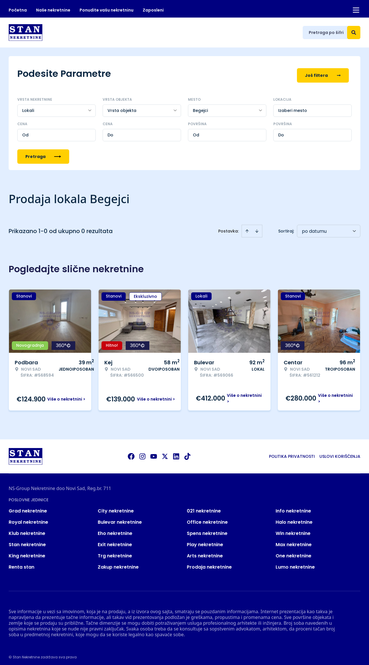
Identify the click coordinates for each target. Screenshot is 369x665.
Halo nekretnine (294, 518)
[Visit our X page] (164, 452)
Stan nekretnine (27, 541)
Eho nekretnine (115, 530)
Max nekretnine (294, 541)
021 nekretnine (204, 507)
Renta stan (21, 563)
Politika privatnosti (292, 453)
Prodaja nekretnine (209, 563)
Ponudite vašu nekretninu (106, 10)
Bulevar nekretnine (120, 518)
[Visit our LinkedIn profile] (176, 452)
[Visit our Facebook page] (131, 452)
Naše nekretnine (53, 10)
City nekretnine (116, 507)
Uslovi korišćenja (339, 453)
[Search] (353, 32)
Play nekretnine (205, 541)
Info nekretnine (293, 507)
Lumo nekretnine (295, 563)
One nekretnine (293, 552)
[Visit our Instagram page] (142, 452)
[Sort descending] (257, 227)
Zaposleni (153, 10)
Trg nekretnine (115, 552)
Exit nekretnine (115, 541)
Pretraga (43, 153)
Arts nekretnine (205, 552)
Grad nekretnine (28, 507)
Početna (18, 10)
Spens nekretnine (207, 530)
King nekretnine (27, 552)
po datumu (314, 227)
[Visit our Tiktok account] (187, 452)
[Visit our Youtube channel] (153, 452)
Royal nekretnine (28, 518)
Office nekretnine (207, 518)
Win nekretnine (293, 530)
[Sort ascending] (247, 227)
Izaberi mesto (292, 107)
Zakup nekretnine (118, 563)
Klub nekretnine (27, 530)
